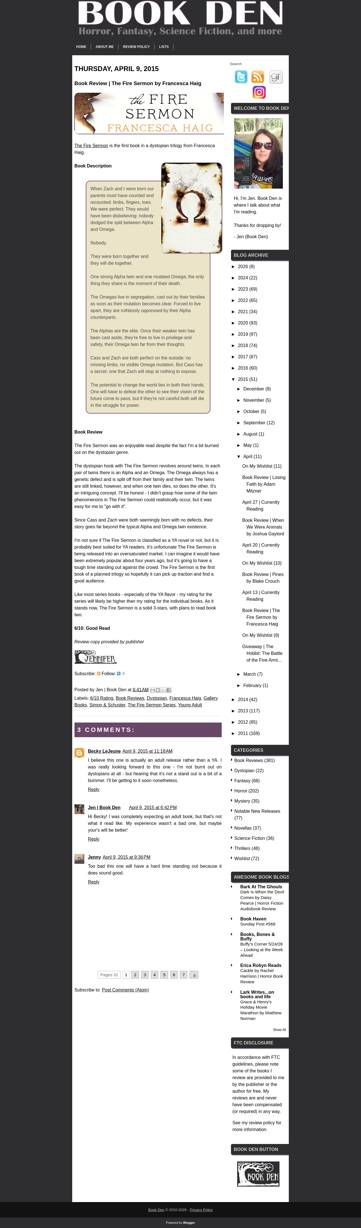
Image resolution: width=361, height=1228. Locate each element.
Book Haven (253, 918)
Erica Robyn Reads (260, 965)
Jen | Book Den (104, 807)
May (248, 445)
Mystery (242, 801)
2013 (243, 710)
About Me (105, 47)
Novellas (243, 828)
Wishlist (242, 858)
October (252, 411)
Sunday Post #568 (257, 924)
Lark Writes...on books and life (257, 994)
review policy (262, 1122)
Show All (279, 1030)
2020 (243, 323)
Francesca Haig (185, 698)
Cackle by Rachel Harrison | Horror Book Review (261, 976)
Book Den (156, 1210)
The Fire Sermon (91, 145)
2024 (243, 277)
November (254, 400)
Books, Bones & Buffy (257, 936)
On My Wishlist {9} (260, 635)
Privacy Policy (201, 1210)
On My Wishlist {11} (262, 466)
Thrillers (242, 848)
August (251, 434)
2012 (243, 722)
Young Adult (190, 705)
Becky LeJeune (104, 751)
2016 (243, 368)
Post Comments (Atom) (125, 990)
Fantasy (242, 780)
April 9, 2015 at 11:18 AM (147, 751)
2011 (243, 733)
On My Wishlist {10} (262, 563)
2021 (243, 311)
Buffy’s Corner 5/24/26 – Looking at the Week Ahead (261, 950)
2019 (243, 334)
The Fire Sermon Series (152, 705)
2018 (243, 345)
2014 (243, 699)
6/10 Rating (101, 698)
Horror (240, 791)
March (250, 674)
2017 (243, 356)
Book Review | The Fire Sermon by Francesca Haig (261, 617)
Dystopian (157, 698)
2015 (243, 379)
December (254, 388)
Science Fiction (249, 838)
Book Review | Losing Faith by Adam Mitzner (264, 484)
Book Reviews (130, 698)
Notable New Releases (257, 811)
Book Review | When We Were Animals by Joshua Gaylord (263, 527)
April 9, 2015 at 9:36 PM (126, 857)
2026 (243, 266)
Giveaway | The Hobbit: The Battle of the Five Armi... (262, 653)
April (248, 456)
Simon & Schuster (107, 705)
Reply (94, 789)
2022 (243, 300)
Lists (164, 47)
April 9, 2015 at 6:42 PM (153, 807)
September (255, 422)
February (253, 685)
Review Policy (136, 47)
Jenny (94, 857)
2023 (243, 289)
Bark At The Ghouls (261, 886)
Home (81, 47)
